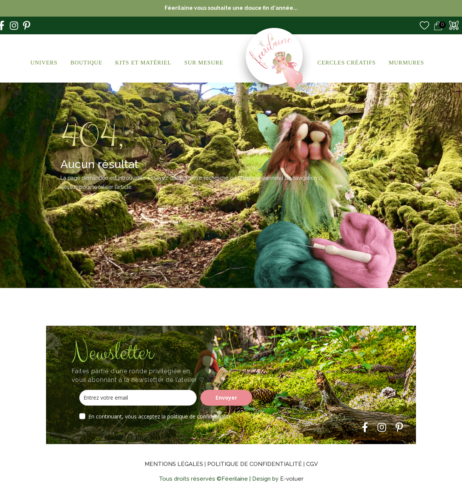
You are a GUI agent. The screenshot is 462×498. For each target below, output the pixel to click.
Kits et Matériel (143, 62)
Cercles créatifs (346, 62)
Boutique (86, 62)
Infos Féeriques (227, 103)
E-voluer (291, 478)
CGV (312, 464)
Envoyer (226, 397)
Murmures (406, 62)
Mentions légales (174, 464)
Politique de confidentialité (254, 464)
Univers (43, 62)
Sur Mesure (203, 62)
